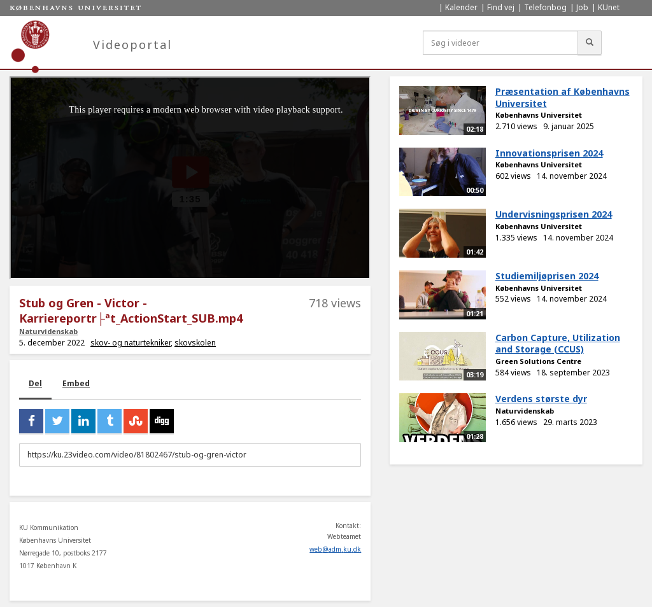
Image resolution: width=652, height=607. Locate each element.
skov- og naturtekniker (130, 342)
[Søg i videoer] (500, 43)
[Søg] (590, 43)
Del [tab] (35, 383)
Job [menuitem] (582, 7)
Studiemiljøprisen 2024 (547, 276)
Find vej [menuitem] (500, 7)
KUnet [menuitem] (609, 7)
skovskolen (195, 342)
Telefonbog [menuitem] (545, 7)
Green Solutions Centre (538, 361)
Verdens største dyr (541, 399)
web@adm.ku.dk (335, 549)
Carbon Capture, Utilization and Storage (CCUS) (557, 343)
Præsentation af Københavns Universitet (562, 97)
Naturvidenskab (48, 331)
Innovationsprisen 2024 (549, 153)
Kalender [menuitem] (461, 7)
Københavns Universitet (538, 115)
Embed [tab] (76, 383)
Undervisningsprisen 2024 (553, 214)
